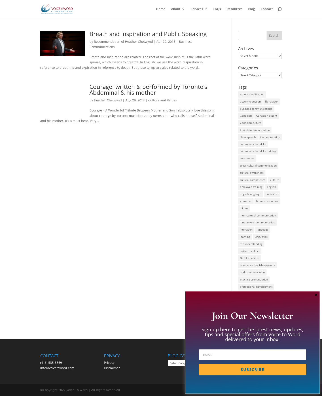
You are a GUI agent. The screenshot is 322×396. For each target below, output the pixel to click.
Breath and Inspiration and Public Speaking (148, 34)
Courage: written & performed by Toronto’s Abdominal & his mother (148, 89)
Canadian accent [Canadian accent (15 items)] (266, 116)
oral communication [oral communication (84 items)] (252, 272)
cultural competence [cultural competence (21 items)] (252, 180)
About (175, 9)
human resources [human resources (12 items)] (267, 201)
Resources (234, 9)
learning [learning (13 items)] (245, 237)
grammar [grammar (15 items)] (246, 201)
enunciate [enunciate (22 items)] (272, 194)
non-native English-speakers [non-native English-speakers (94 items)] (257, 265)
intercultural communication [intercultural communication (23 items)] (257, 222)
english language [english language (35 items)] (250, 194)
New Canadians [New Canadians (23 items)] (249, 258)
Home (160, 9)
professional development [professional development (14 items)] (256, 287)
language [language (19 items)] (263, 229)
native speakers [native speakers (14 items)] (250, 251)
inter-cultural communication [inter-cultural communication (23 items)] (258, 215)
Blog (251, 9)
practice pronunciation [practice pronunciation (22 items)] (254, 279)
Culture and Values (162, 100)
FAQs (217, 9)
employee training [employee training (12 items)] (251, 187)
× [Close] (316, 295)
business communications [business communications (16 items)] (256, 109)
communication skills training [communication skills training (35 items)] (258, 151)
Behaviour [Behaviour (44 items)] (271, 101)
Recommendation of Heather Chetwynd (123, 41)
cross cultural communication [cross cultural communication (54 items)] (258, 165)
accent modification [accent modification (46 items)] (252, 94)
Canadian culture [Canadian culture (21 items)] (250, 123)
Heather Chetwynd (108, 100)
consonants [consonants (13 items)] (247, 158)
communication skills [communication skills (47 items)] (253, 144)
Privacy (109, 362)
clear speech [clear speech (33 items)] (248, 137)
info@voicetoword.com (57, 368)
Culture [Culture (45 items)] (274, 180)
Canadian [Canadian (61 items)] (246, 116)
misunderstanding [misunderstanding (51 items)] (251, 244)
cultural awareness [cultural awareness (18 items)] (252, 173)
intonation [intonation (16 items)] (246, 229)
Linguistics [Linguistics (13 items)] (261, 237)
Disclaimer (112, 368)
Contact (267, 9)
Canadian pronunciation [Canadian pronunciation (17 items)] (255, 130)
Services (197, 9)
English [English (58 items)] (271, 187)
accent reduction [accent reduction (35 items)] (250, 101)
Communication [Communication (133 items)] (270, 137)
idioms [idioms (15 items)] (244, 208)
